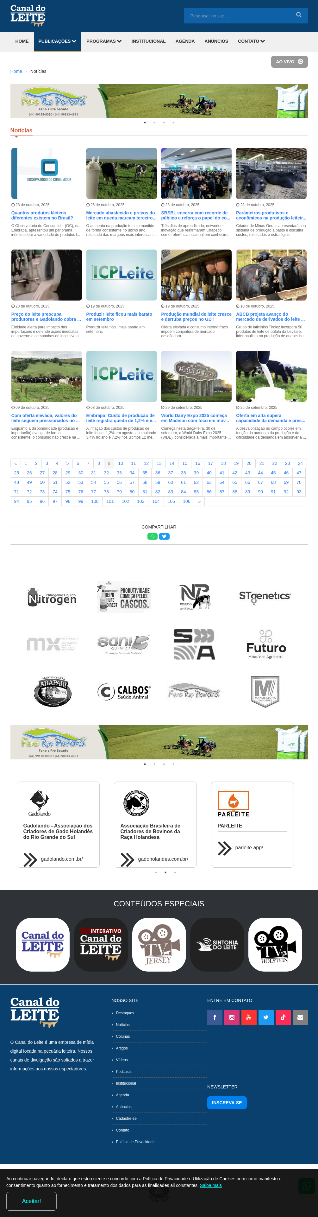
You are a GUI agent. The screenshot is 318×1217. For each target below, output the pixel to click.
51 (55, 481)
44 (260, 471)
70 (299, 481)
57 (132, 481)
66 (247, 481)
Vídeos (122, 1058)
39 (196, 471)
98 (68, 500)
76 (80, 490)
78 (106, 490)
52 (68, 481)
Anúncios (124, 1105)
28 (55, 471)
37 (170, 471)
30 (80, 471)
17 (210, 462)
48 (16, 481)
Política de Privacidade (135, 1140)
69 (286, 481)
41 (222, 471)
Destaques (125, 1012)
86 (209, 490)
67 (260, 481)
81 (144, 490)
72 (29, 490)
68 (273, 481)
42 (234, 471)
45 (273, 471)
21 (262, 462)
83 (170, 490)
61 (183, 481)
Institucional (126, 1082)
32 (106, 471)
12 (146, 462)
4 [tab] (173, 122)
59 (157, 481)
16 (197, 462)
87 (222, 490)
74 (55, 490)
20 (249, 462)
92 (286, 490)
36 (157, 471)
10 (120, 462)
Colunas (123, 1035)
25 (16, 471)
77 (93, 490)
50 (42, 481)
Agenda (122, 1094)
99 (80, 500)
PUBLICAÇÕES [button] (58, 41)
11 (133, 462)
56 (119, 481)
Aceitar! (286, 1199)
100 (94, 500)
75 (68, 490)
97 (55, 500)
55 (106, 481)
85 (196, 490)
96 (42, 500)
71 (16, 490)
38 (183, 471)
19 (236, 462)
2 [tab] (154, 122)
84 (183, 490)
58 (144, 481)
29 (68, 471)
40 (209, 471)
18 (223, 462)
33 (119, 471)
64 (222, 481)
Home (16, 71)
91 (273, 490)
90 (260, 490)
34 (132, 471)
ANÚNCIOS (216, 41)
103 (140, 500)
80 (132, 490)
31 (93, 471)
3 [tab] (164, 122)
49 (29, 481)
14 (172, 462)
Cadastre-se (126, 1117)
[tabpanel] (159, 101)
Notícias (123, 1023)
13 (159, 462)
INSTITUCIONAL (149, 41)
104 (155, 500)
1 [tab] (145, 122)
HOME (22, 41)
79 (119, 490)
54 (93, 481)
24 (300, 462)
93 (299, 490)
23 (287, 462)
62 (196, 481)
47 (299, 471)
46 (286, 471)
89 (247, 490)
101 (110, 500)
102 (125, 500)
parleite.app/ (249, 846)
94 (16, 500)
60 (170, 481)
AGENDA (185, 41)
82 (157, 490)
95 (29, 500)
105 (171, 500)
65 (234, 481)
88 (234, 490)
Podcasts (124, 1070)
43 (247, 471)
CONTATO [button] (251, 41)
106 (186, 500)
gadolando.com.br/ (62, 857)
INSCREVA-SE (227, 1101)
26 (29, 471)
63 (209, 481)
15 (184, 462)
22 (274, 462)
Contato (122, 1129)
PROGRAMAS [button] (104, 41)
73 (42, 490)
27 (42, 471)
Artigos (122, 1047)
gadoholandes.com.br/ (163, 857)
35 (144, 471)
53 (80, 481)
